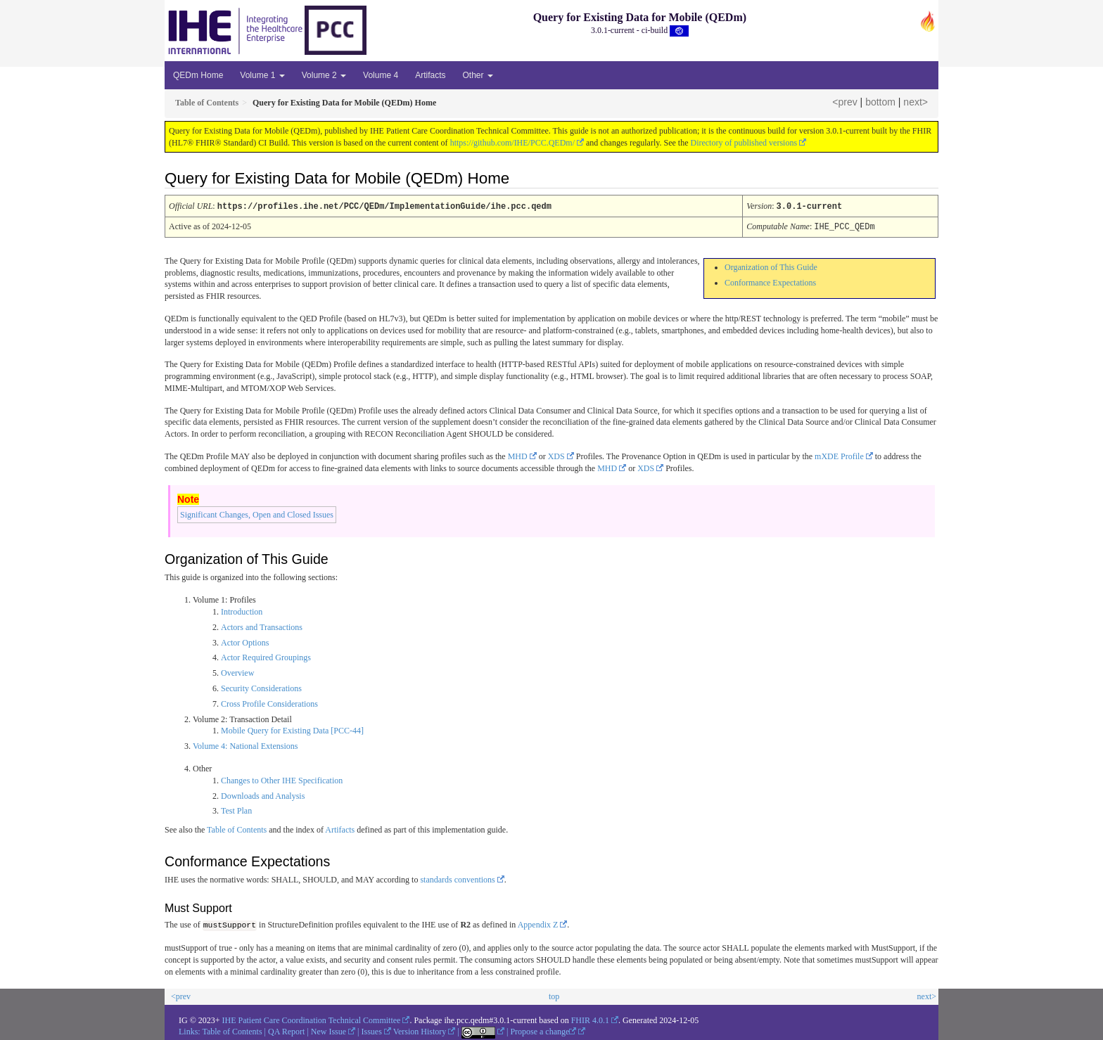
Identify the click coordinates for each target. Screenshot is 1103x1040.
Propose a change (543, 1030)
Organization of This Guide (771, 266)
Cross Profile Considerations (269, 702)
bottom (880, 102)
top (554, 995)
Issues (372, 1030)
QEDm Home (198, 75)
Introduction (241, 610)
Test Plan (236, 809)
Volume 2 (324, 75)
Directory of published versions (743, 143)
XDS (556, 455)
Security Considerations (261, 687)
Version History (420, 1030)
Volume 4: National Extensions (245, 745)
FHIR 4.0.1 (590, 1018)
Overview (237, 671)
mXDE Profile (839, 455)
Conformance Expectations (770, 281)
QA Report (286, 1030)
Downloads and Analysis (263, 795)
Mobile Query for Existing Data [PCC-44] (292, 729)
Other (477, 75)
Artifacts (430, 75)
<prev (844, 102)
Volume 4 (380, 75)
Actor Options (245, 641)
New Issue (328, 1030)
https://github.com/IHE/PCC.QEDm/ (512, 143)
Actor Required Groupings (266, 656)
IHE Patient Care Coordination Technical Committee (311, 1018)
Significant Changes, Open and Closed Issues (256, 513)
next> (915, 102)
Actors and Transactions (261, 626)
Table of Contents (237, 828)
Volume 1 (262, 75)
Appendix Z (538, 924)
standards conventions (457, 878)
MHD (518, 455)
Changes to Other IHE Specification (282, 779)
